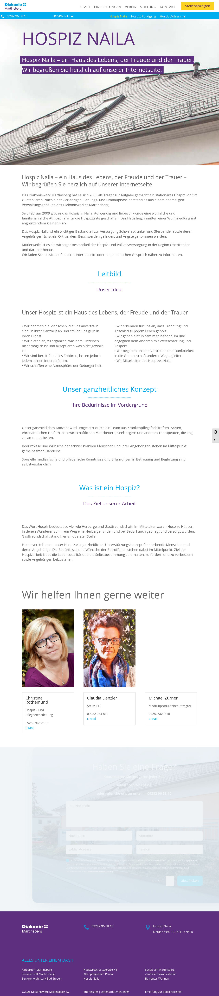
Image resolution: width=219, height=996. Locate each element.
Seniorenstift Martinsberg (38, 974)
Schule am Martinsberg (160, 970)
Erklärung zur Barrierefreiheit (163, 992)
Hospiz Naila (118, 16)
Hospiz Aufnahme (172, 16)
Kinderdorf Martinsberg (37, 970)
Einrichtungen (107, 6)
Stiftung (148, 6)
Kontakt (167, 6)
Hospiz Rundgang (143, 16)
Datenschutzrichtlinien (115, 992)
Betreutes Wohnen (157, 978)
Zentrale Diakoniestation (160, 974)
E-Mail (29, 728)
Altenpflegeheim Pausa (98, 974)
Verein (130, 6)
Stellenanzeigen (197, 6)
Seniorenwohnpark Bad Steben (41, 978)
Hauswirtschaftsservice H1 (100, 970)
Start (85, 6)
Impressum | (92, 992)
